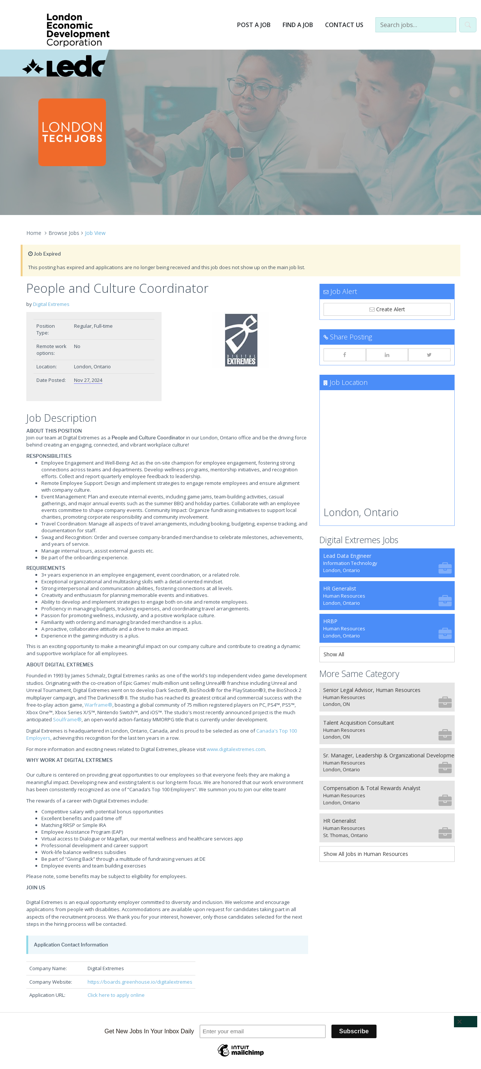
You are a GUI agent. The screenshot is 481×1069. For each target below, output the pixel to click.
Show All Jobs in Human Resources (366, 853)
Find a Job (298, 25)
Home (33, 232)
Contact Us (344, 25)
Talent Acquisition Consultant (387, 729)
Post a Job (254, 25)
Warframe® (98, 704)
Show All (334, 654)
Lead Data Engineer (387, 563)
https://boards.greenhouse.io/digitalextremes (140, 981)
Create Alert (387, 309)
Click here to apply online (116, 995)
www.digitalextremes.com (236, 749)
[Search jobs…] (415, 24)
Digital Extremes (51, 304)
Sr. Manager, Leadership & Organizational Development (389, 762)
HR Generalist (387, 595)
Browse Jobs (63, 232)
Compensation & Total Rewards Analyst (387, 795)
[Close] (465, 1021)
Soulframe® (67, 719)
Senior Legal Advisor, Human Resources (387, 697)
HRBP (387, 628)
